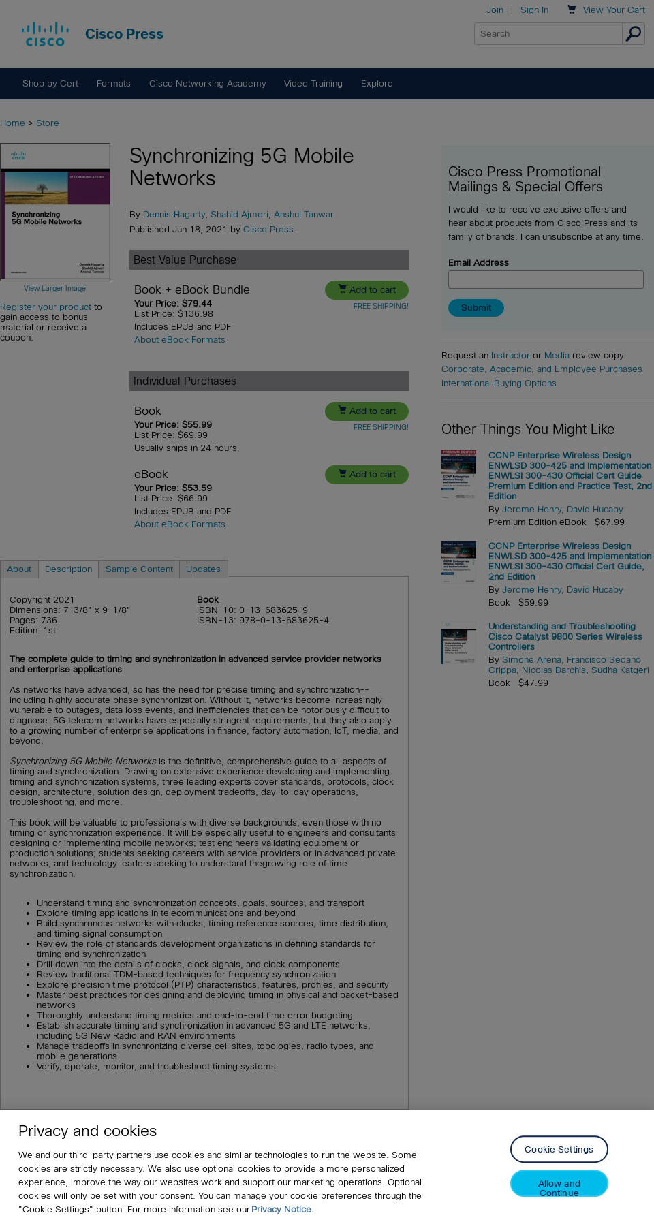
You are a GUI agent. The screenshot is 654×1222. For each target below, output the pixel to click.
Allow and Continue (559, 1188)
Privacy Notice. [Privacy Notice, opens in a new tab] (282, 1209)
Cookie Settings (559, 1150)
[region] (327, 1166)
